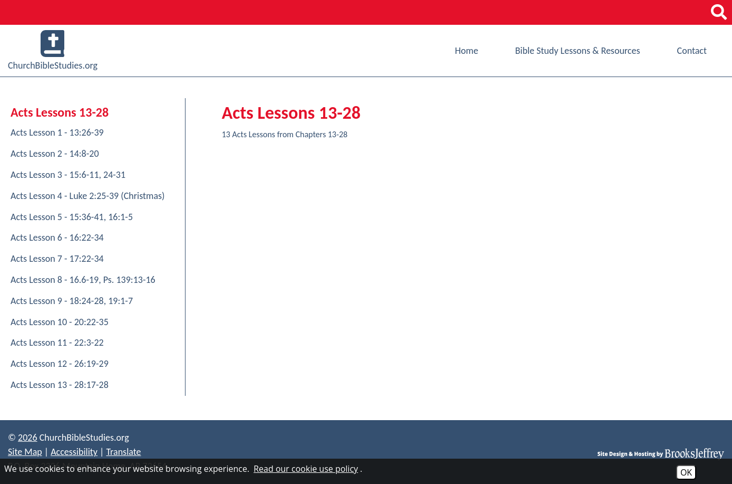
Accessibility (74, 452)
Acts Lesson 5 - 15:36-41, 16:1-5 (72, 217)
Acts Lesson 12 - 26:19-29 (60, 363)
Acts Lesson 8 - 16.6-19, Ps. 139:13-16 (83, 280)
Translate (123, 452)
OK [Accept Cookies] (686, 472)
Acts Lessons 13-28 (60, 112)
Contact (692, 50)
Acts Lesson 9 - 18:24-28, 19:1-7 (72, 301)
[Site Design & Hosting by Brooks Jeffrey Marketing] (661, 454)
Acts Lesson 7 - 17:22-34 (57, 258)
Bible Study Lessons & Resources (577, 50)
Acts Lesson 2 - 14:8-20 (55, 153)
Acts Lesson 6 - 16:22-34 (57, 237)
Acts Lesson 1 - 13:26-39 (57, 132)
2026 (27, 437)
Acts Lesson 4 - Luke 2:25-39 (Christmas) (88, 196)
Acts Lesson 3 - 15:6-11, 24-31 (68, 175)
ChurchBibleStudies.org (52, 50)
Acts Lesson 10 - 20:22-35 (60, 322)
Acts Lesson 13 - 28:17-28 (60, 385)
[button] (719, 12)
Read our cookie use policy (305, 468)
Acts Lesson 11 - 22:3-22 (57, 342)
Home (466, 50)
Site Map (25, 452)
